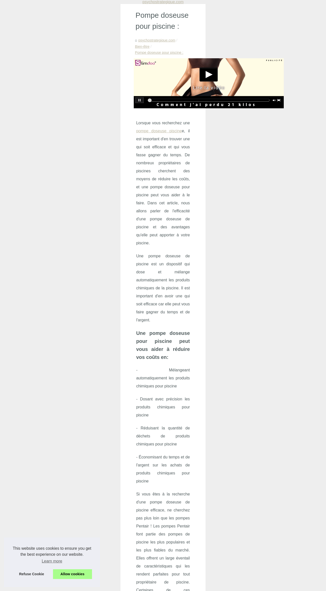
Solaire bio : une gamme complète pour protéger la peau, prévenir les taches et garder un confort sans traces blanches (124, 483)
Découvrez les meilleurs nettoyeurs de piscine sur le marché (193, 454)
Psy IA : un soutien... (260, 216)
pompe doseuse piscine (91, 109)
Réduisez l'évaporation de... (266, 285)
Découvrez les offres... (262, 239)
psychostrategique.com (36, 39)
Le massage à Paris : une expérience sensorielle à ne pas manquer (100, 552)
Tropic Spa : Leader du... (264, 262)
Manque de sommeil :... (263, 182)
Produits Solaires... (259, 330)
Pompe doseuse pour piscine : (102, 39)
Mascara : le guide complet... (267, 319)
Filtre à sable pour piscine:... (266, 296)
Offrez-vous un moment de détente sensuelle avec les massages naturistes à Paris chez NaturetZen (117, 542)
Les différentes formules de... (267, 375)
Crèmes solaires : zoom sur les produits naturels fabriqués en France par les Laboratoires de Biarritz (120, 530)
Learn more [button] (52, 561)
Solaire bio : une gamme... (265, 205)
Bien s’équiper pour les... (264, 341)
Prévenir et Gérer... (259, 227)
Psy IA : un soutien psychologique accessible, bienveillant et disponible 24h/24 (109, 494)
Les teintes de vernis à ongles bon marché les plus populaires (58, 454)
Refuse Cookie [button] (31, 574)
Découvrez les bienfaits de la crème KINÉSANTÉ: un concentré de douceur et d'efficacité (118, 561)
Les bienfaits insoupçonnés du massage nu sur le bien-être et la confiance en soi (111, 519)
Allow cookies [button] (72, 574)
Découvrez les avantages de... (268, 352)
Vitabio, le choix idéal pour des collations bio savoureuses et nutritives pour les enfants (116, 570)
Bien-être (66, 39)
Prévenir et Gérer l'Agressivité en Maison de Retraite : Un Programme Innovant (110, 502)
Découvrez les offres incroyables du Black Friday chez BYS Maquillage (103, 511)
